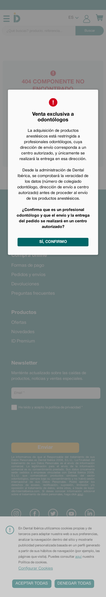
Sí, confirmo (53, 242)
